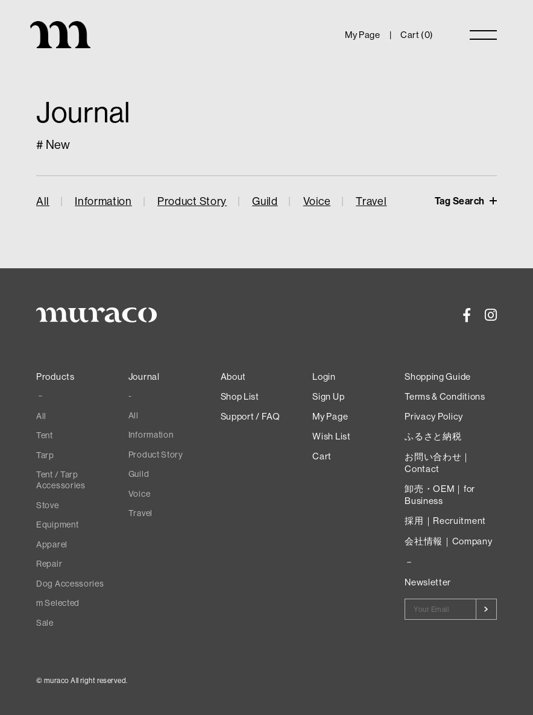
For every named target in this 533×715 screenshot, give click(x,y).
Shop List (240, 396)
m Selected (58, 602)
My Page (362, 34)
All (42, 201)
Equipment (57, 524)
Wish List (331, 436)
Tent (44, 435)
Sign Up (328, 396)
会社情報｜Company (448, 541)
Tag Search (461, 201)
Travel (371, 201)
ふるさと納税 (433, 436)
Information (103, 201)
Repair (49, 563)
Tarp (45, 455)
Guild (265, 201)
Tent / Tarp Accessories (61, 480)
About (234, 376)
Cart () (417, 34)
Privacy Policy (434, 416)
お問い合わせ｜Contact (438, 462)
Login (324, 376)
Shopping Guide (438, 376)
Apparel (52, 544)
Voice (317, 201)
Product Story (192, 201)
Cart (322, 456)
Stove (47, 505)
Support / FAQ (250, 416)
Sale (45, 622)
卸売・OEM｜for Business (440, 494)
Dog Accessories (70, 583)
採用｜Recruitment (445, 520)
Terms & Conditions (445, 396)
